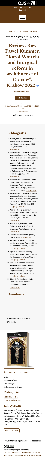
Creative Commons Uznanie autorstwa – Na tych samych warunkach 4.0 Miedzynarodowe (22, 454)
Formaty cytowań (11, 431)
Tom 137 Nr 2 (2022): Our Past (22, 31)
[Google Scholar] (23, 112)
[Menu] (22, 17)
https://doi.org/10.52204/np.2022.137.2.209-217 (22, 107)
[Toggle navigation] (39, 3)
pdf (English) (22, 98)
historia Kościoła (11, 397)
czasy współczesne (12, 400)
